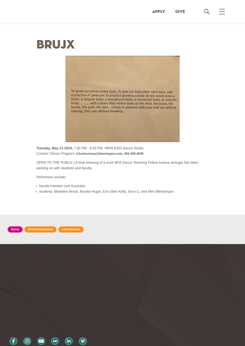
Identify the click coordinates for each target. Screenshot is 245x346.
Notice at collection (99, 341)
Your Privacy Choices (134, 341)
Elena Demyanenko (44, 229)
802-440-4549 (140, 153)
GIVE (180, 12)
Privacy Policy (21, 326)
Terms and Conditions (59, 326)
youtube (33, 315)
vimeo (66, 315)
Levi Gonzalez (78, 229)
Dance (16, 229)
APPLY (158, 12)
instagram (23, 315)
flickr (44, 315)
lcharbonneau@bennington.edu (102, 153)
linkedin (55, 315)
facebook (12, 315)
